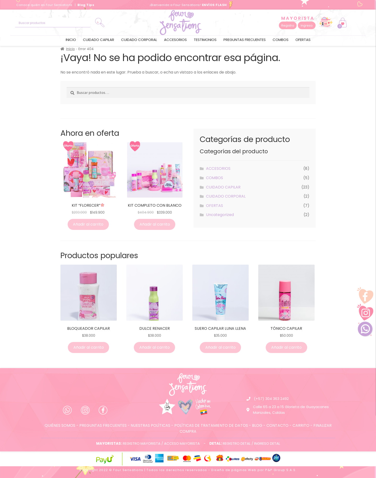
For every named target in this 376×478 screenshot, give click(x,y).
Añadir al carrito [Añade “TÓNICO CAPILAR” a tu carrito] (286, 347)
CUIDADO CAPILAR (98, 39)
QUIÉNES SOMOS (60, 425)
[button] (288, 25)
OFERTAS (303, 39)
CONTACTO (277, 425)
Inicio (71, 39)
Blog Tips (85, 5)
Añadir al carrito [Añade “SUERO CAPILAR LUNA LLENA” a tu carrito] (220, 347)
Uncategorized (220, 214)
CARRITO (301, 425)
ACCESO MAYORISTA (182, 443)
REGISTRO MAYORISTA (141, 443)
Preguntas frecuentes (244, 39)
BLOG (257, 425)
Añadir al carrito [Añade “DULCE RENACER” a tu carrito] (154, 347)
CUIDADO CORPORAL (139, 39)
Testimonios (205, 39)
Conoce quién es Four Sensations (44, 5)
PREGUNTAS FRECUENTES (103, 425)
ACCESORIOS (175, 39)
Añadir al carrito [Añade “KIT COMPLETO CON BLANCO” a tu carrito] (155, 224)
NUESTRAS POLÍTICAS (150, 425)
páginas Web (244, 470)
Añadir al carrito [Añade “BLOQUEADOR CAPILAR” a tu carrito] (88, 347)
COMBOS (280, 39)
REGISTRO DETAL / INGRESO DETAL (251, 443)
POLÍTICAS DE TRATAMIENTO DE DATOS (211, 425)
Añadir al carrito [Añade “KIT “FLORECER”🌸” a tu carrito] (88, 224)
